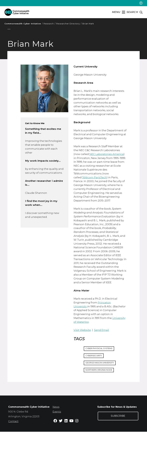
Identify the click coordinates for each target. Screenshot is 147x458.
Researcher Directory (69, 23)
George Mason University (102, 388)
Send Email (103, 354)
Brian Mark (88, 24)
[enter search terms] (134, 12)
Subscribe (118, 442)
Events (57, 438)
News (56, 433)
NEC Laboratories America (108, 162)
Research (49, 23)
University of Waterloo (94, 346)
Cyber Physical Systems (100, 374)
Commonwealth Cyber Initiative (23, 24)
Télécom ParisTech (103, 186)
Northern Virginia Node (101, 396)
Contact (13, 447)
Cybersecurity (95, 381)
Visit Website (82, 354)
